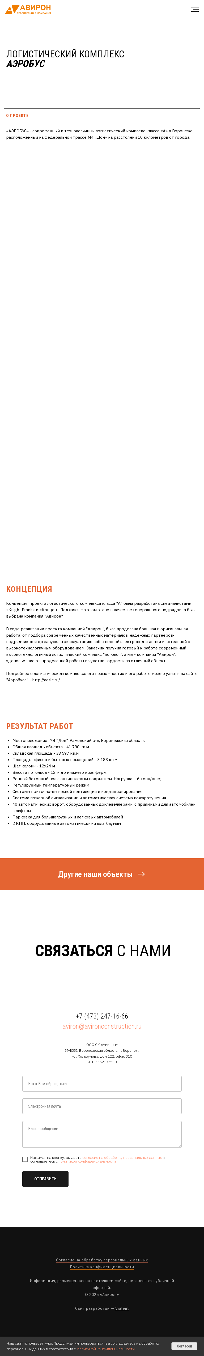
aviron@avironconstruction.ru (102, 1026)
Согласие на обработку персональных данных (102, 1260)
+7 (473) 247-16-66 (102, 1016)
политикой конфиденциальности (87, 1161)
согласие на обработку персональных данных (122, 1157)
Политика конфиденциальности (102, 1267)
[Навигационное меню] (195, 9)
